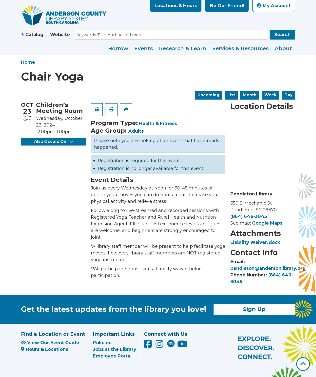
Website (60, 34)
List (231, 95)
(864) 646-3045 (248, 216)
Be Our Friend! (227, 5)
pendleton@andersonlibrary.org (268, 268)
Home (28, 62)
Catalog (34, 34)
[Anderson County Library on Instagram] (160, 345)
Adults (136, 131)
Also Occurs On (53, 141)
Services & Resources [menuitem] (240, 48)
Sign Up (254, 309)
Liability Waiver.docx (255, 242)
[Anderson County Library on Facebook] (148, 345)
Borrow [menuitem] (118, 48)
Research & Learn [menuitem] (182, 48)
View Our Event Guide (50, 342)
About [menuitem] (283, 48)
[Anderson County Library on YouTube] (182, 345)
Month (250, 95)
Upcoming (208, 95)
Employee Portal (112, 356)
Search (282, 34)
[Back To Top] (303, 364)
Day (288, 95)
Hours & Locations (44, 349)
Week (270, 95)
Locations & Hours (176, 5)
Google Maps (267, 223)
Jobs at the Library (114, 349)
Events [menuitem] (143, 48)
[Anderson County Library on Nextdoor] (171, 343)
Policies (102, 342)
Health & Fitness (158, 123)
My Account (274, 5)
